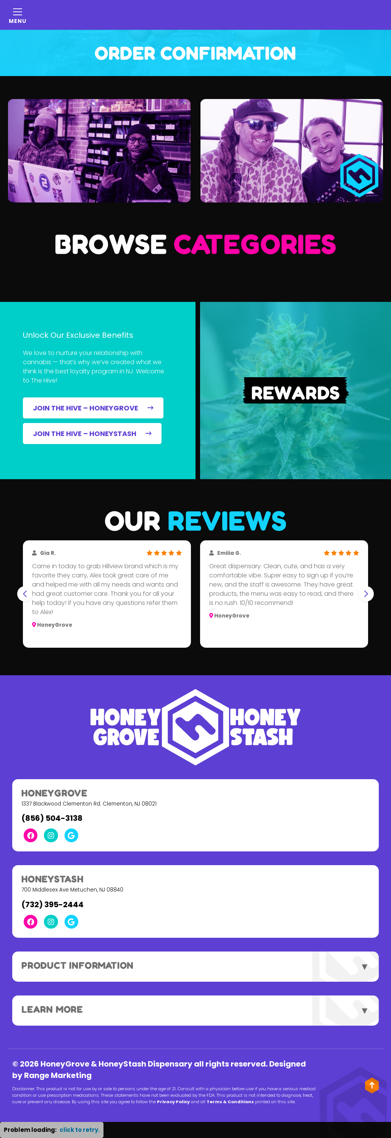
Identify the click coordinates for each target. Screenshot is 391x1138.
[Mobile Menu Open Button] (17, 15)
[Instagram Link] (51, 835)
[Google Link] (71, 835)
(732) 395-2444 (52, 904)
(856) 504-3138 (51, 818)
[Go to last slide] (24, 593)
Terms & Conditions (230, 1102)
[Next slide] (366, 593)
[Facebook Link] (30, 835)
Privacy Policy (173, 1102)
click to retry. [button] (80, 1130)
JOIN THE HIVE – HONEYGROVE (93, 408)
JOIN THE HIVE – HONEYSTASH (92, 433)
